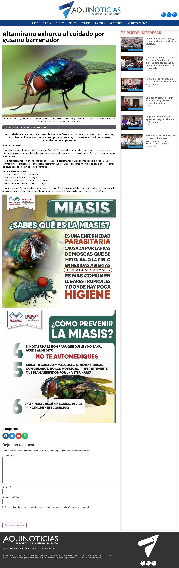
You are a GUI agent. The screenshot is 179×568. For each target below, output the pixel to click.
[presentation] (21, 516)
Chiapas (60, 23)
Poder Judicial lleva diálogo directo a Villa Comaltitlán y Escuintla (161, 41)
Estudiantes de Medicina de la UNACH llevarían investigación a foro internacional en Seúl (161, 139)
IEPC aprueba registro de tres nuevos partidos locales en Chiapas (161, 81)
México (72, 23)
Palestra (100, 23)
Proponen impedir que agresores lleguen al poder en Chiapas (160, 119)
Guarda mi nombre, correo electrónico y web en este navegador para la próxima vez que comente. (47, 507)
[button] (5, 436)
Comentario (8, 456)
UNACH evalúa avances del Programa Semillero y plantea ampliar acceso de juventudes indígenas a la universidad (161, 63)
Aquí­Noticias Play (137, 23)
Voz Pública (116, 23)
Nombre (6, 487)
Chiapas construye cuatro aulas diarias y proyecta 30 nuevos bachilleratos (160, 100)
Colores (85, 23)
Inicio (35, 23)
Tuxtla (47, 23)
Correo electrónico (11, 497)
